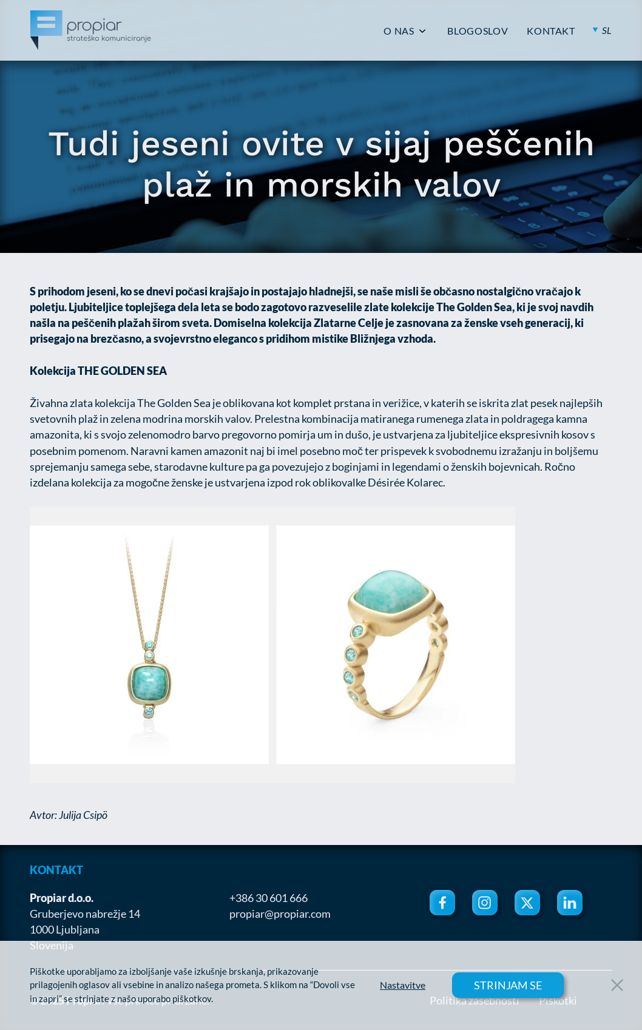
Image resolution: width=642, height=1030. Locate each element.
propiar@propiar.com (280, 913)
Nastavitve (402, 985)
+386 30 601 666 (268, 898)
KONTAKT (551, 30)
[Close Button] (617, 985)
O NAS (399, 30)
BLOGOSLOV (477, 30)
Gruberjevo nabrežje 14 (85, 913)
